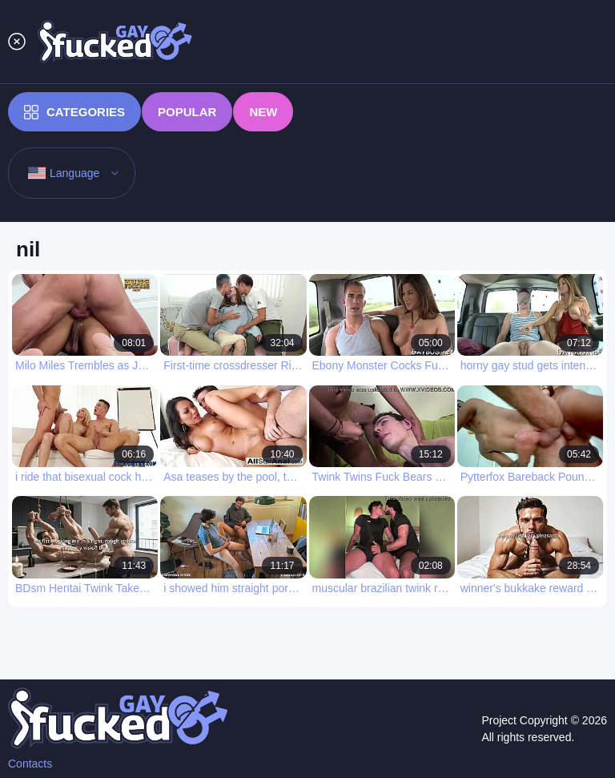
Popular (187, 112)
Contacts (30, 763)
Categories (74, 112)
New (263, 112)
